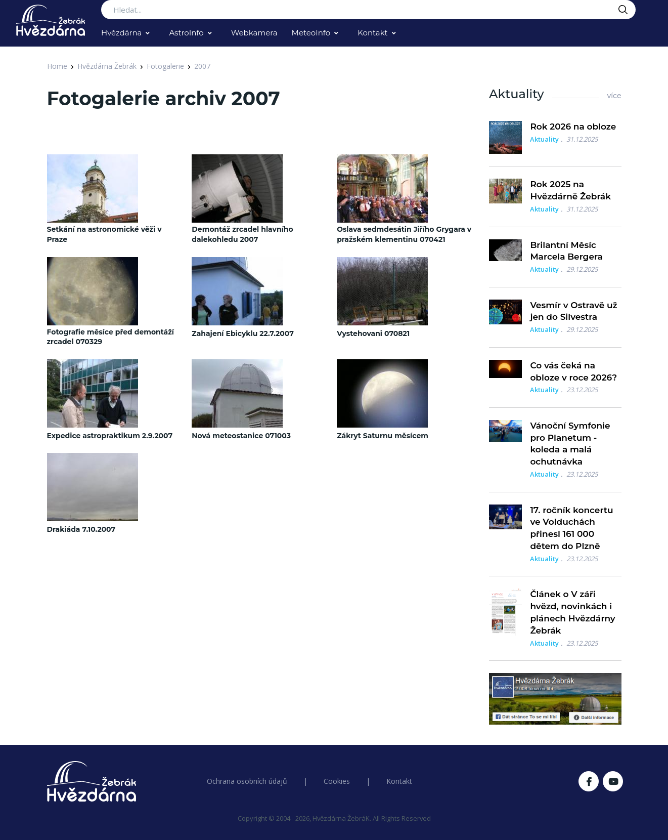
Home (57, 66)
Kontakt (373, 32)
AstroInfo (186, 32)
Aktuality (544, 139)
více (614, 95)
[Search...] (368, 9)
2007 (202, 66)
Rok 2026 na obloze (573, 126)
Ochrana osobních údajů (247, 781)
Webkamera (254, 32)
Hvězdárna (121, 32)
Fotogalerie (165, 66)
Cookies (337, 781)
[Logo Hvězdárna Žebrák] (50, 20)
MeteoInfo (311, 32)
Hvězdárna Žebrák (107, 66)
